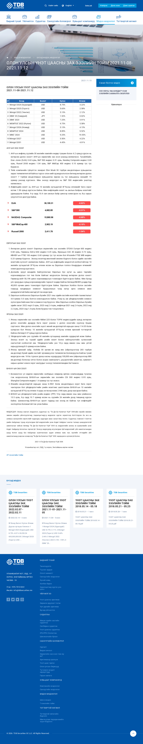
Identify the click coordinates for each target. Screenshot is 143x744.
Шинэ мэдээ (45, 700)
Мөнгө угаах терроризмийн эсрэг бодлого (52, 720)
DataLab (86, 5)
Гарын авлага (46, 676)
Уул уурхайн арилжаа (49, 607)
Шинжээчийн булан (49, 637)
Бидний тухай (14, 19)
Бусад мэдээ (43, 58)
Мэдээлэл (55, 58)
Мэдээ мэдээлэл (105, 20)
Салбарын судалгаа (48, 626)
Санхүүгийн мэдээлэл (50, 577)
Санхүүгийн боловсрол (59, 19)
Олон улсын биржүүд (49, 666)
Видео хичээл (46, 650)
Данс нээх (115, 5)
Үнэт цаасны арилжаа (49, 600)
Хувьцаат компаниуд (83, 19)
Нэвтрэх (103, 5)
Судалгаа (40, 19)
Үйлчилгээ (28, 19)
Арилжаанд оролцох (49, 659)
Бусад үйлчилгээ (47, 610)
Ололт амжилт (46, 573)
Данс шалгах (129, 5)
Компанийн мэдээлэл (50, 686)
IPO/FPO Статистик (48, 633)
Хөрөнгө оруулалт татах (50, 603)
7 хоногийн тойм (47, 703)
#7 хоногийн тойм (15, 455)
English (68, 5)
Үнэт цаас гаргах (47, 663)
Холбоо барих (46, 584)
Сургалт (43, 647)
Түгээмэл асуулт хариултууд (47, 671)
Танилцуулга (45, 566)
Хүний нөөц (45, 580)
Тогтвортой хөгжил (126, 19)
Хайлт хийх (52, 5)
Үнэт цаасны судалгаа (50, 630)
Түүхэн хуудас (46, 570)
